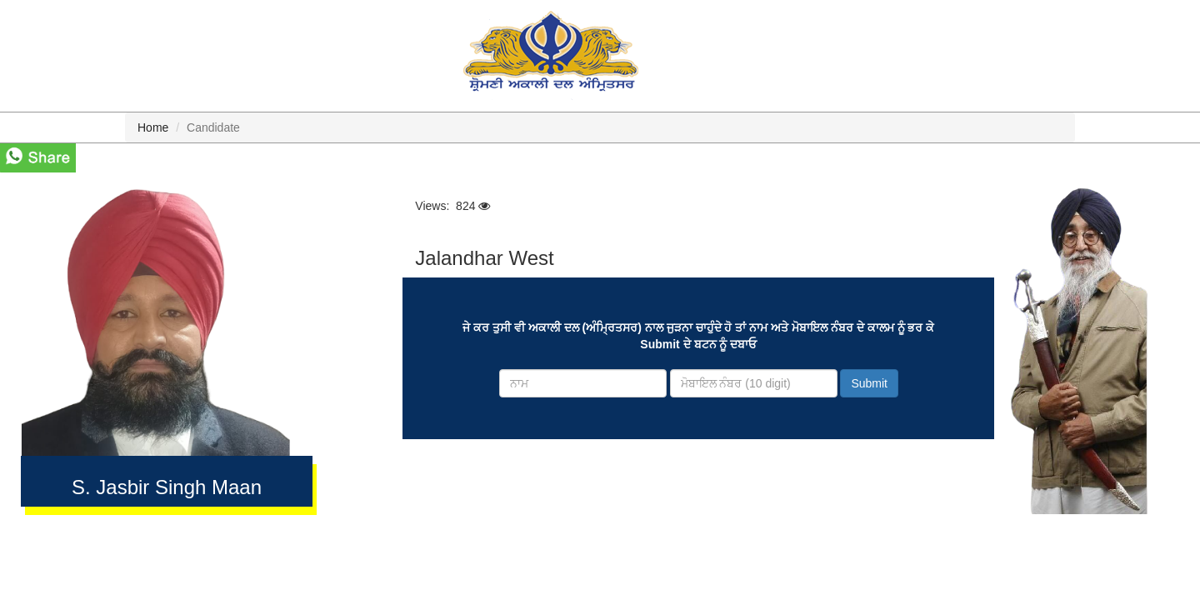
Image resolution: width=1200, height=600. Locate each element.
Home (153, 127)
